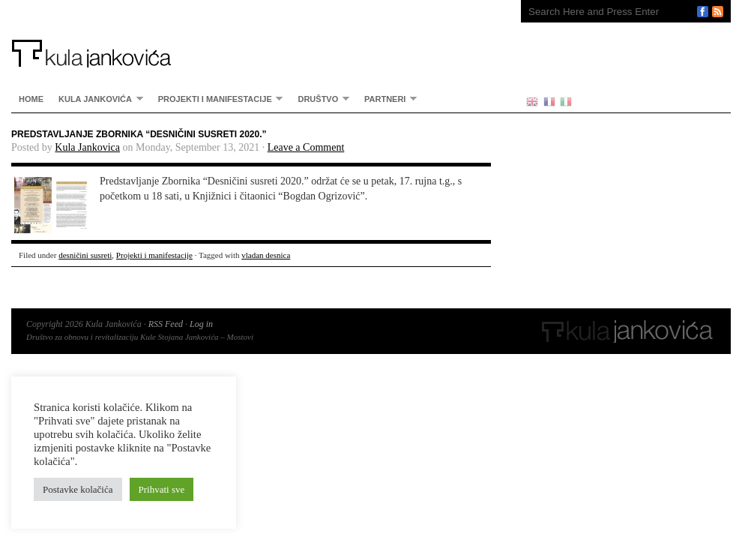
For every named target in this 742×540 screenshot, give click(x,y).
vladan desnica (265, 255)
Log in (201, 324)
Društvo (319, 99)
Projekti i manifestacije (217, 99)
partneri (387, 99)
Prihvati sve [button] (162, 489)
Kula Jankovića (251, 34)
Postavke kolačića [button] (78, 489)
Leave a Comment (306, 147)
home (31, 99)
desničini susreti (85, 255)
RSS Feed (165, 324)
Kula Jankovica (87, 147)
